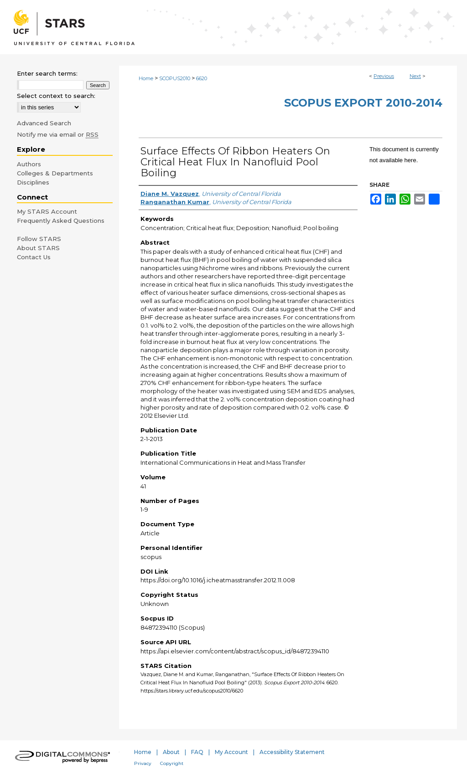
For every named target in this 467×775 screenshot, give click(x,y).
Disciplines (33, 182)
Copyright (171, 763)
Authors (29, 164)
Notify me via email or (58, 134)
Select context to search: (56, 95)
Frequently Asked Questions (60, 220)
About (171, 752)
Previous (384, 76)
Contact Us (34, 257)
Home (146, 78)
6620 (201, 78)
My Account (231, 752)
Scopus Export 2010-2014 (363, 102)
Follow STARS (39, 238)
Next (415, 76)
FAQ (197, 752)
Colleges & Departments (55, 173)
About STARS (38, 247)
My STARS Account (47, 211)
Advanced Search (44, 123)
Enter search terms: (47, 73)
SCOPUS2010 (174, 78)
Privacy (142, 763)
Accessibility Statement (292, 752)
